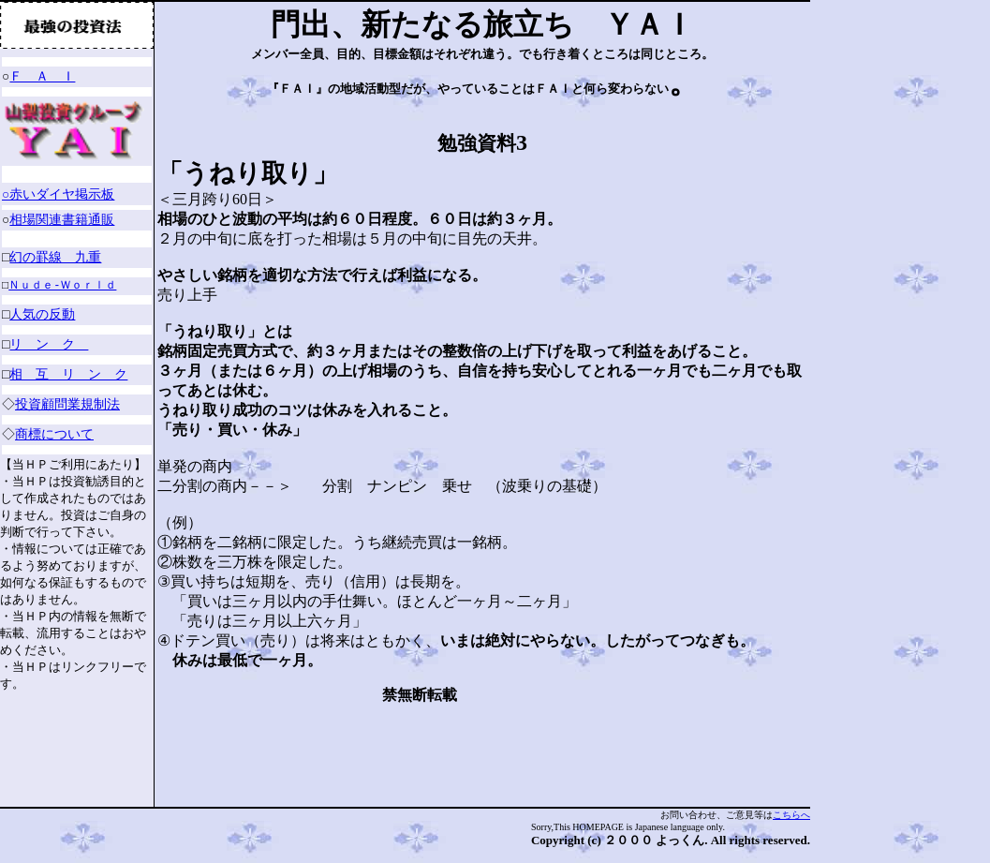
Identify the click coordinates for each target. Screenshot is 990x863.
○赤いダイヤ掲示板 (58, 194)
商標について (57, 434)
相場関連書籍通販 (61, 220)
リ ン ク (48, 344)
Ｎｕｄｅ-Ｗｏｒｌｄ (62, 286)
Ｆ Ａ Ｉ (42, 76)
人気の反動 (42, 314)
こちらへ (791, 815)
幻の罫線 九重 (55, 257)
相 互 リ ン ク (68, 374)
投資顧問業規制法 (70, 404)
